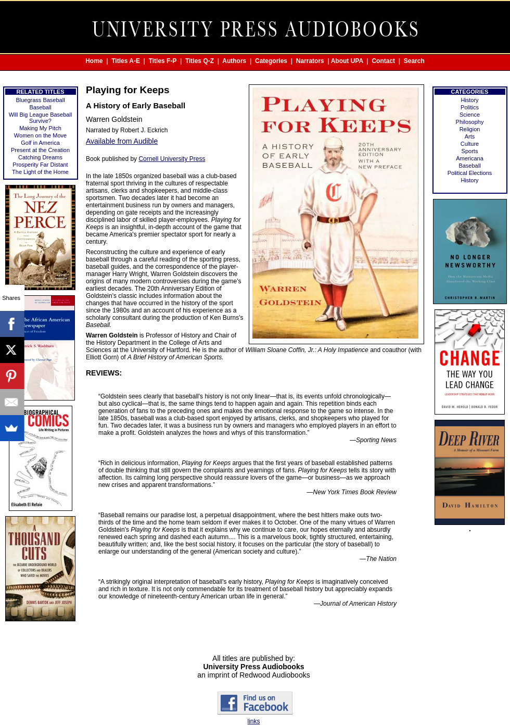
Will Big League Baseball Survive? (40, 117)
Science (470, 114)
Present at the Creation (40, 150)
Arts (470, 136)
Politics (470, 107)
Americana (469, 158)
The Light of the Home (40, 172)
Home (94, 61)
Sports (470, 151)
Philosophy (470, 122)
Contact (383, 61)
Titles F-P (163, 61)
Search (414, 61)
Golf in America (40, 143)
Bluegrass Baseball (40, 100)
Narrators (310, 61)
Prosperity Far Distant (40, 164)
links (253, 721)
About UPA (347, 61)
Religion (470, 129)
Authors (234, 61)
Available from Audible (122, 141)
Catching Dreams (40, 157)
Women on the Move (40, 135)
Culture (470, 144)
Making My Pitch (40, 128)
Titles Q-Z (199, 61)
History (469, 100)
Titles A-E (125, 61)
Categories (271, 61)
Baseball (40, 107)
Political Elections (470, 173)
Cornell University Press (171, 158)
